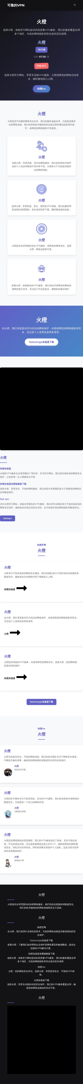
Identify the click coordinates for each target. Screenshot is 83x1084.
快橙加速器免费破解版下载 (41, 955)
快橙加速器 (15, 589)
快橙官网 (41, 929)
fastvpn (7, 519)
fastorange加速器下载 (41, 343)
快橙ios (41, 88)
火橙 (12, 633)
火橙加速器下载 (41, 982)
